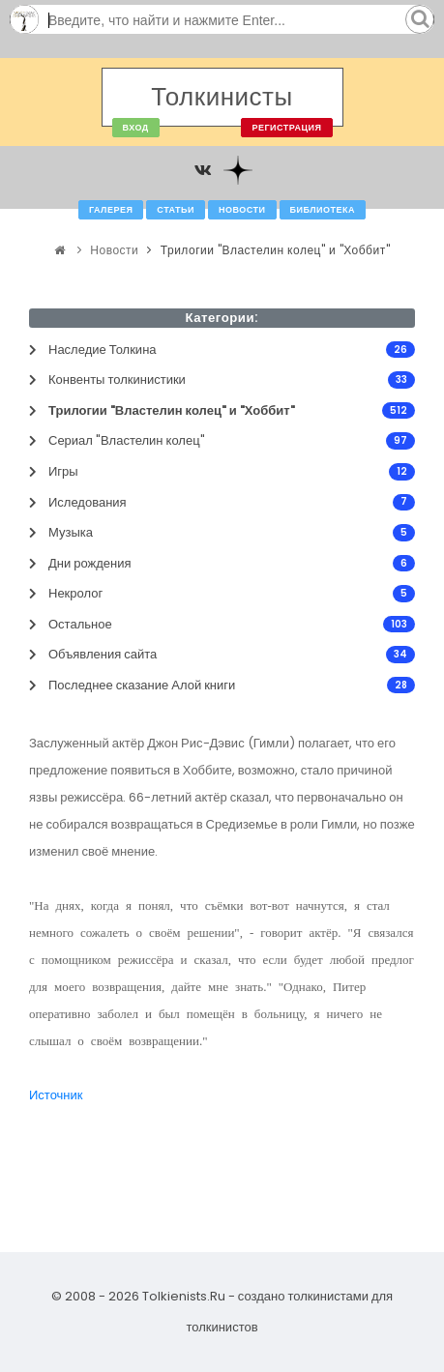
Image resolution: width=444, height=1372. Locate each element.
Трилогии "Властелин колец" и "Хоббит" (275, 250)
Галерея (111, 210)
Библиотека (322, 210)
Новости (242, 210)
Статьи (175, 210)
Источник (56, 1095)
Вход (136, 127)
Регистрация (286, 127)
